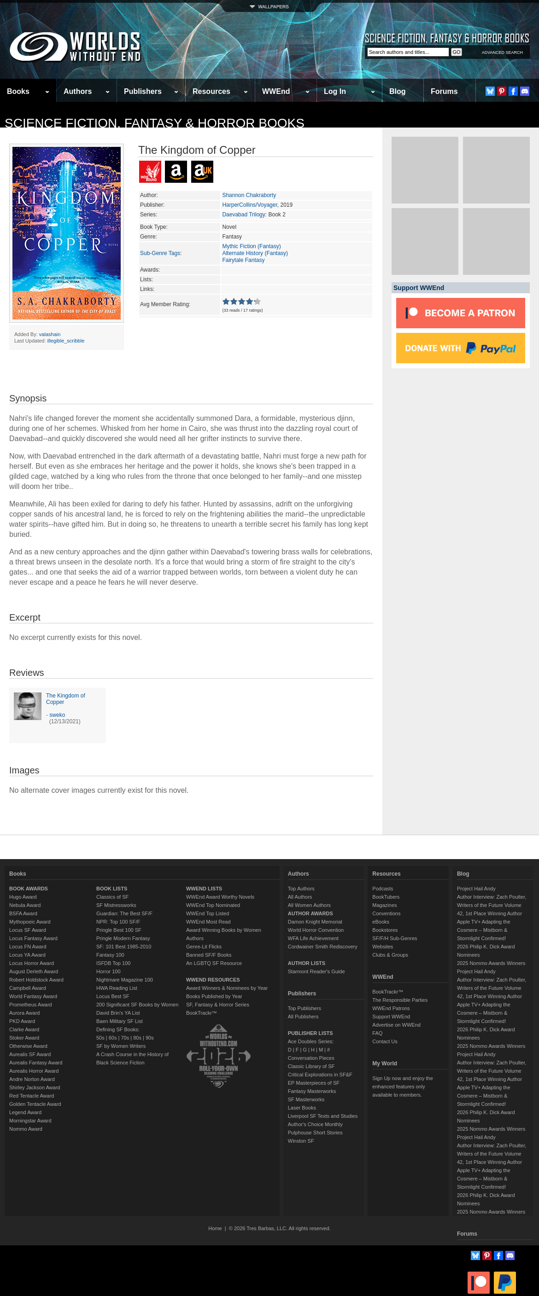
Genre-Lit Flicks (204, 946)
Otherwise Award (28, 1046)
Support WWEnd (391, 1016)
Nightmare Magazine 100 (124, 979)
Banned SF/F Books (208, 955)
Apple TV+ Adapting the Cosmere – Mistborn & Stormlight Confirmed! (483, 930)
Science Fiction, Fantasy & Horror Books (155, 123)
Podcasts (382, 888)
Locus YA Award (27, 955)
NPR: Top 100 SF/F (118, 921)
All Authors (300, 897)
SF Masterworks (306, 1099)
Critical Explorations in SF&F (320, 1074)
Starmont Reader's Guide (316, 971)
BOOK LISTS (111, 888)
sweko (57, 715)
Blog (397, 91)
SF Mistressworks (116, 905)
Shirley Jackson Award (34, 1087)
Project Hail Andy (476, 888)
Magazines (384, 905)
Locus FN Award (28, 946)
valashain (49, 334)
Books (18, 91)
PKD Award (22, 1021)
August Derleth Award (33, 971)
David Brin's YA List (118, 1013)
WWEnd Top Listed (207, 913)
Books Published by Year (214, 996)
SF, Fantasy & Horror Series (217, 1004)
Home (215, 1228)
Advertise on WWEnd (396, 1025)
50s (100, 1037)
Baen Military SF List (119, 1021)
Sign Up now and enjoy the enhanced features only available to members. (402, 1086)
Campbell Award (27, 988)
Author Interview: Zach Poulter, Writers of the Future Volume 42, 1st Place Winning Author (491, 905)
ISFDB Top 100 (113, 963)
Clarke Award (24, 1029)
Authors (78, 91)
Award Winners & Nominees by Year (227, 988)
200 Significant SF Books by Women (137, 1004)
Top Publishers (304, 1008)
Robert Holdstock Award (36, 979)
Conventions (386, 913)
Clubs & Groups (390, 955)
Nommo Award (25, 1129)
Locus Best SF (112, 996)
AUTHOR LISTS (306, 963)
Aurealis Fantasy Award (35, 1062)
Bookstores (385, 930)
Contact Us (384, 1041)
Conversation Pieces (311, 1058)
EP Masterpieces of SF (314, 1083)
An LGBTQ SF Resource (214, 963)
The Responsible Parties (400, 1000)
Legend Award (25, 1112)
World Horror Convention (316, 930)
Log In (335, 91)
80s (137, 1037)
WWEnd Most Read (208, 921)
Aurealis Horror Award (34, 1071)
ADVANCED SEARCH (502, 52)
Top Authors (301, 888)
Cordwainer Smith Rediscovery (322, 946)
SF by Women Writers (121, 1046)
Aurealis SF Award (30, 1054)
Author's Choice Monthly (315, 1124)
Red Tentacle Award (31, 1095)
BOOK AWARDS (28, 888)
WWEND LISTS (204, 888)
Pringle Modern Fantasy (123, 938)
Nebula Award (25, 905)
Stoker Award (24, 1037)
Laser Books (302, 1107)
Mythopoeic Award (30, 921)
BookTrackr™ (201, 1013)
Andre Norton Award (32, 1079)
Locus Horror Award (31, 963)
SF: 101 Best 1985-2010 (123, 946)
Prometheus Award (30, 1004)
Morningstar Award (30, 1120)
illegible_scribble (66, 340)
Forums (444, 91)
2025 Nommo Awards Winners (491, 963)
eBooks (380, 921)
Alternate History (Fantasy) (255, 253)
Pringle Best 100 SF (118, 930)
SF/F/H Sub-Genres (394, 938)
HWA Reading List (116, 988)
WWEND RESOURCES (213, 979)
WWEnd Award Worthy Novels (220, 897)
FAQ (377, 1033)
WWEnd (276, 91)
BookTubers (385, 897)
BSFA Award (23, 913)
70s (125, 1037)
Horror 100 (108, 971)
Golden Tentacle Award (35, 1104)
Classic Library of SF (311, 1066)
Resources (211, 91)
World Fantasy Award (33, 996)
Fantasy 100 (110, 955)
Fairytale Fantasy (243, 260)
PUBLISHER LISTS (310, 1033)
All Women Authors (309, 905)
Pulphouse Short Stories (315, 1132)
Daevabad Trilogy (243, 214)
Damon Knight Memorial (315, 921)
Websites (382, 946)
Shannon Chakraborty (249, 195)
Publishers (143, 91)
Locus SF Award (27, 930)
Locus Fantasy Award (33, 938)
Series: (148, 214)
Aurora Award (24, 1013)
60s (113, 1037)
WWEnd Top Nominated (213, 905)
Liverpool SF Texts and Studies (322, 1116)
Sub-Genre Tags (160, 253)
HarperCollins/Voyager (249, 205)
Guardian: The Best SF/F (124, 913)
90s (150, 1037)
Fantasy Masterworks (312, 1091)
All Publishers (303, 1016)
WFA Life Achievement (313, 938)
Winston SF (301, 1141)
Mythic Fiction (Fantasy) (251, 246)
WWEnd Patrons (391, 1008)
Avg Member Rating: (165, 304)
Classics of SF (112, 897)
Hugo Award (23, 897)
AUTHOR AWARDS (310, 913)
